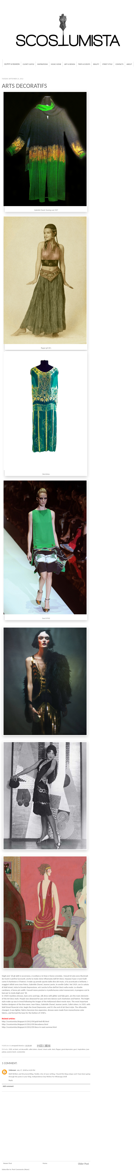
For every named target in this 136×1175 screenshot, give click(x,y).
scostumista (21, 1052)
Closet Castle (28, 64)
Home (45, 1163)
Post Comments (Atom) (20, 1169)
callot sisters (33, 1049)
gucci (75, 1049)
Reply (11, 1080)
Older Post (83, 1163)
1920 (10, 1049)
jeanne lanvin (11, 1052)
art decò (15, 1049)
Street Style (107, 64)
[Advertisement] (46, 1147)
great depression (67, 1049)
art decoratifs (23, 1049)
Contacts (119, 64)
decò (53, 1049)
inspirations (82, 1049)
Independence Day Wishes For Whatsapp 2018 (49, 1077)
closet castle (47, 1049)
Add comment (8, 1086)
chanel (40, 1049)
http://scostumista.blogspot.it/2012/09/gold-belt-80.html (25, 1021)
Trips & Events (84, 64)
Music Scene (56, 64)
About (129, 64)
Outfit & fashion (12, 64)
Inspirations (42, 64)
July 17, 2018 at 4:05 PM (26, 1070)
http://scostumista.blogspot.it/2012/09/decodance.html (25, 1024)
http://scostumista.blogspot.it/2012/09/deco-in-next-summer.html (29, 1027)
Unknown (12, 1070)
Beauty (96, 64)
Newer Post (7, 1163)
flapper (58, 1049)
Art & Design (69, 64)
